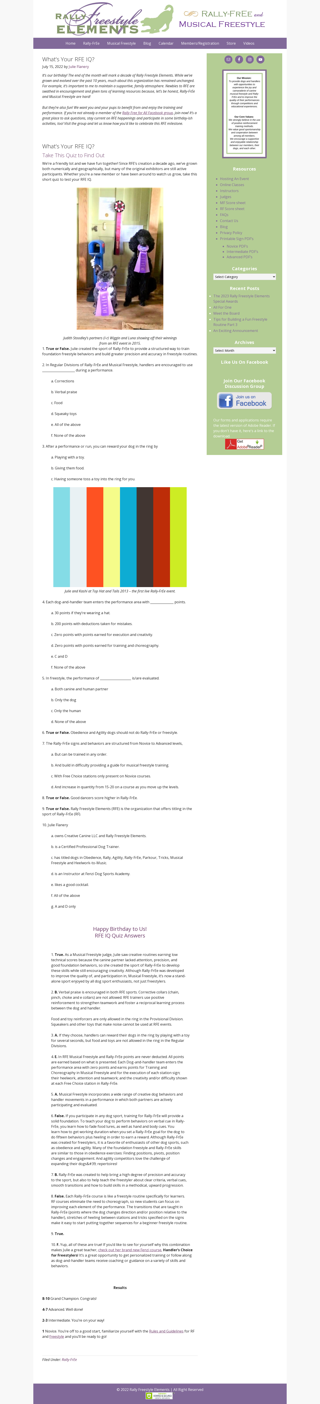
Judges (225, 196)
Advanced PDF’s (239, 256)
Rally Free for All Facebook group (147, 112)
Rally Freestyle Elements (159, 19)
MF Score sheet (233, 202)
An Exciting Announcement (235, 330)
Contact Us (229, 220)
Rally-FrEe (69, 1359)
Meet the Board (226, 313)
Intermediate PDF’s (242, 251)
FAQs (224, 214)
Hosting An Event (234, 178)
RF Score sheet (232, 208)
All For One (222, 307)
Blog (224, 226)
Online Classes (232, 184)
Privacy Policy (231, 232)
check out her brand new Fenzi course (129, 1249)
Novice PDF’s (237, 246)
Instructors (229, 190)
